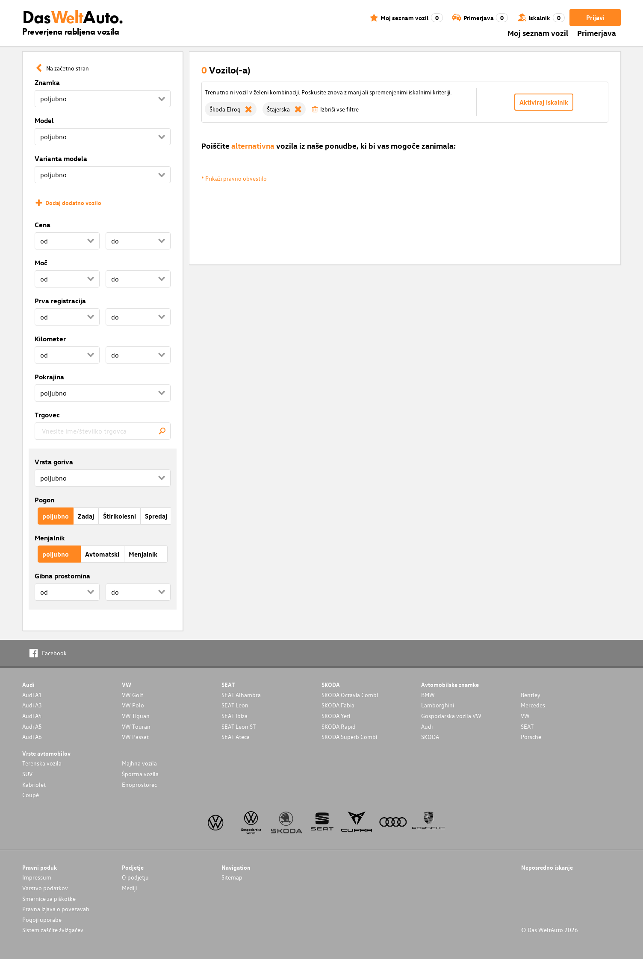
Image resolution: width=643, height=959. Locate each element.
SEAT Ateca (235, 737)
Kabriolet (34, 784)
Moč (41, 262)
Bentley (530, 695)
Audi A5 (32, 726)
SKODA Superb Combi (349, 737)
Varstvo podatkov (45, 888)
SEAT (527, 726)
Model (44, 120)
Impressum (36, 877)
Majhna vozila (139, 763)
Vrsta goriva (54, 462)
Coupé (30, 795)
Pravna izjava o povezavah (55, 909)
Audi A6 (32, 737)
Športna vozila (140, 774)
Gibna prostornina (62, 576)
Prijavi (595, 17)
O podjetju (135, 877)
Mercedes (533, 705)
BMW (428, 695)
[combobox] (103, 431)
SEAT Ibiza (234, 716)
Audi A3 (32, 705)
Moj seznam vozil (537, 33)
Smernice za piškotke (49, 898)
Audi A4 (32, 716)
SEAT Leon (234, 705)
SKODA (430, 737)
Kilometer (50, 338)
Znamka (47, 82)
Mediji (129, 888)
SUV (27, 774)
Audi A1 (32, 695)
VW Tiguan (136, 716)
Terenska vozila (42, 763)
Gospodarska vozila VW (451, 716)
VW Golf (132, 695)
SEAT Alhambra (241, 695)
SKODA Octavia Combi (350, 695)
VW (525, 716)
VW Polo (133, 705)
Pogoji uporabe (42, 919)
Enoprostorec (139, 784)
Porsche (531, 737)
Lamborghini (437, 705)
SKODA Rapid (339, 726)
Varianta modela (61, 158)
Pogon (44, 500)
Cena (42, 224)
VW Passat (135, 737)
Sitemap (231, 877)
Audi (427, 726)
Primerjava (596, 33)
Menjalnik (50, 538)
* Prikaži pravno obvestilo (234, 178)
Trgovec (47, 415)
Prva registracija (60, 300)
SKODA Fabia (338, 705)
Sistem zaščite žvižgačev (52, 930)
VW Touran (136, 726)
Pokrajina (49, 376)
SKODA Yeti (336, 716)
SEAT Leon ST (238, 726)
